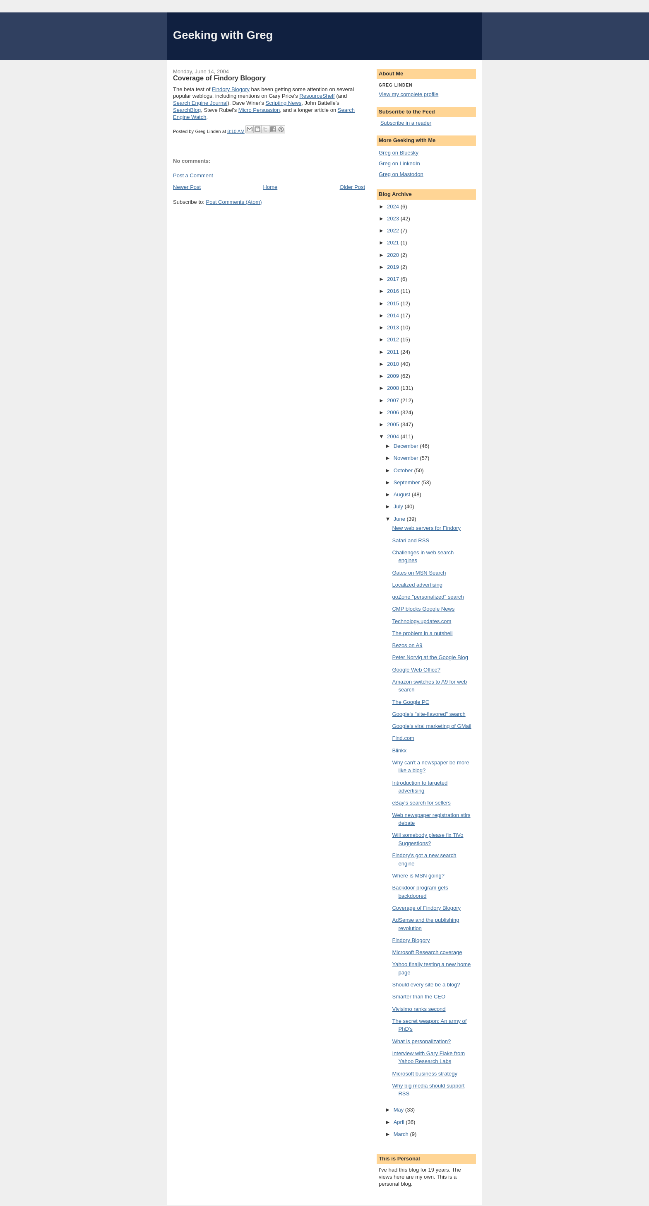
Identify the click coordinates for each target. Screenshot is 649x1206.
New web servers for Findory (426, 528)
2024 (394, 206)
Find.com (403, 738)
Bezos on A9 (407, 645)
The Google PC (410, 702)
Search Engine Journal (200, 103)
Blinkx (399, 750)
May (399, 1110)
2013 (394, 327)
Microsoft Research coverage (427, 952)
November (407, 458)
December (407, 446)
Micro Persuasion (259, 110)
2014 (394, 315)
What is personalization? (421, 1041)
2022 (394, 230)
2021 (394, 242)
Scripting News (284, 103)
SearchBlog (187, 110)
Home (270, 187)
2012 (394, 339)
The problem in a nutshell (422, 633)
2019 (394, 267)
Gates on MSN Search (419, 573)
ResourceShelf (316, 96)
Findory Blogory (231, 89)
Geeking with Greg (223, 35)
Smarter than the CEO (418, 996)
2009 (394, 376)
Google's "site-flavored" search (428, 714)
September (407, 482)
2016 (394, 291)
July (399, 506)
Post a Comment (193, 175)
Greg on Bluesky (398, 153)
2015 (394, 303)
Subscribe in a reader (406, 123)
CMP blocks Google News (423, 609)
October (404, 470)
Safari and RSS (410, 540)
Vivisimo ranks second (418, 1009)
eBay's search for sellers (421, 803)
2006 (394, 412)
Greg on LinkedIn (399, 163)
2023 (394, 218)
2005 (394, 424)
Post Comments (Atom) (234, 202)
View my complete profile (408, 94)
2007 (394, 400)
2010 (394, 364)
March (402, 1134)
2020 (394, 255)
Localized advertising (417, 585)
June (400, 519)
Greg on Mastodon (401, 174)
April (400, 1122)
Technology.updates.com (421, 621)
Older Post (352, 187)
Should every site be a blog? (426, 984)
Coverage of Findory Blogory (426, 908)
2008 (394, 388)
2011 (394, 352)
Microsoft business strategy (424, 1074)
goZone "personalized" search (428, 597)
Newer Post (187, 187)
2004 (394, 436)
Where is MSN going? (418, 875)
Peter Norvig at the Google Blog (430, 657)
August (403, 494)
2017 (394, 279)
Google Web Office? (416, 670)
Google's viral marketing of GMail (431, 726)
